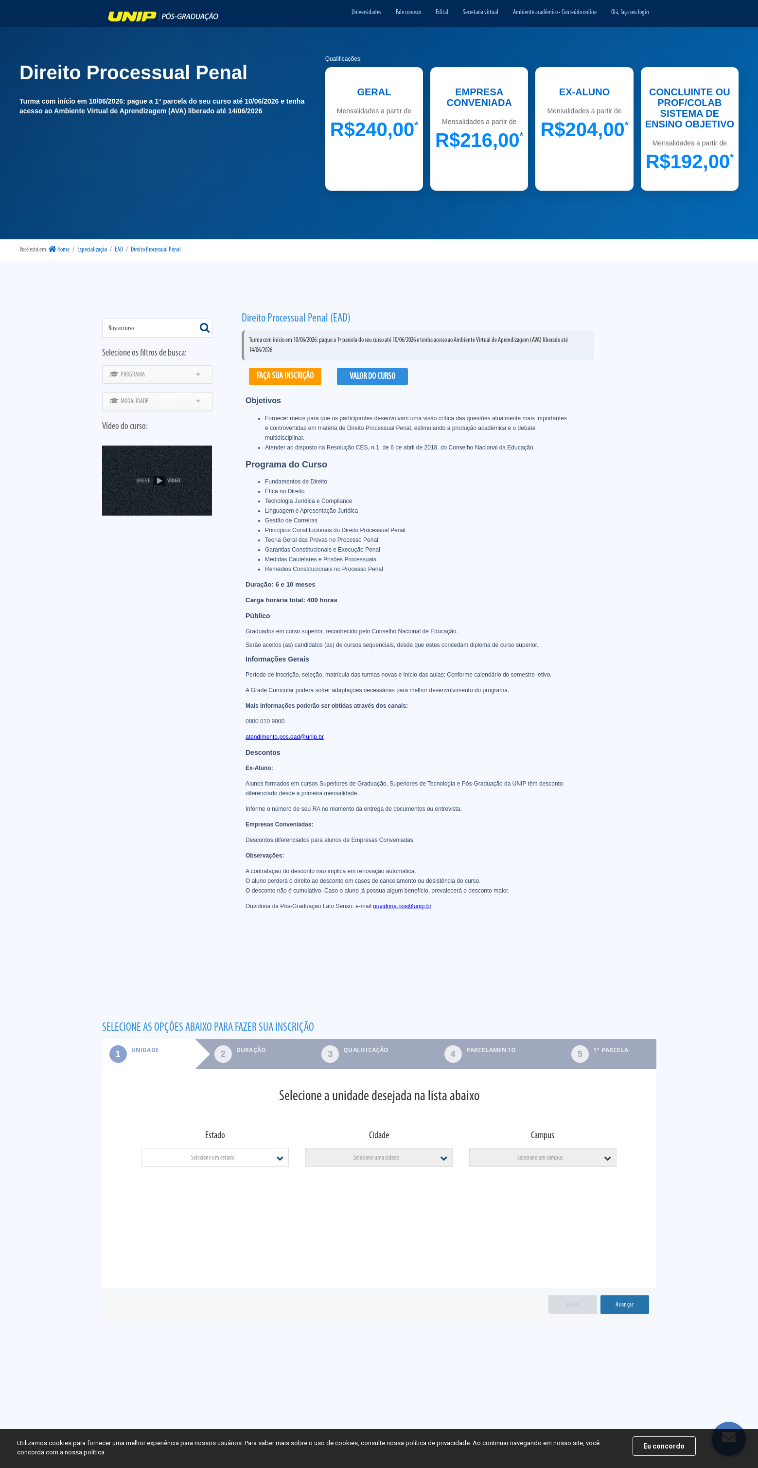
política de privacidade (437, 1443)
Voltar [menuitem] (573, 1304)
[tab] (148, 1054)
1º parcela (610, 1050)
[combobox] (157, 328)
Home (59, 249)
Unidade (130, 1050)
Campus (542, 1136)
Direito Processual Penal (156, 249)
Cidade (379, 1136)
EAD (119, 249)
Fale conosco (408, 12)
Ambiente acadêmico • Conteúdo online (555, 12)
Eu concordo (664, 1446)
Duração (251, 1050)
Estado (215, 1136)
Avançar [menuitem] (625, 1304)
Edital (442, 12)
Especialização (92, 249)
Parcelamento (491, 1050)
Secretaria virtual (480, 12)
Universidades (366, 12)
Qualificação (365, 1050)
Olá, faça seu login (630, 12)
